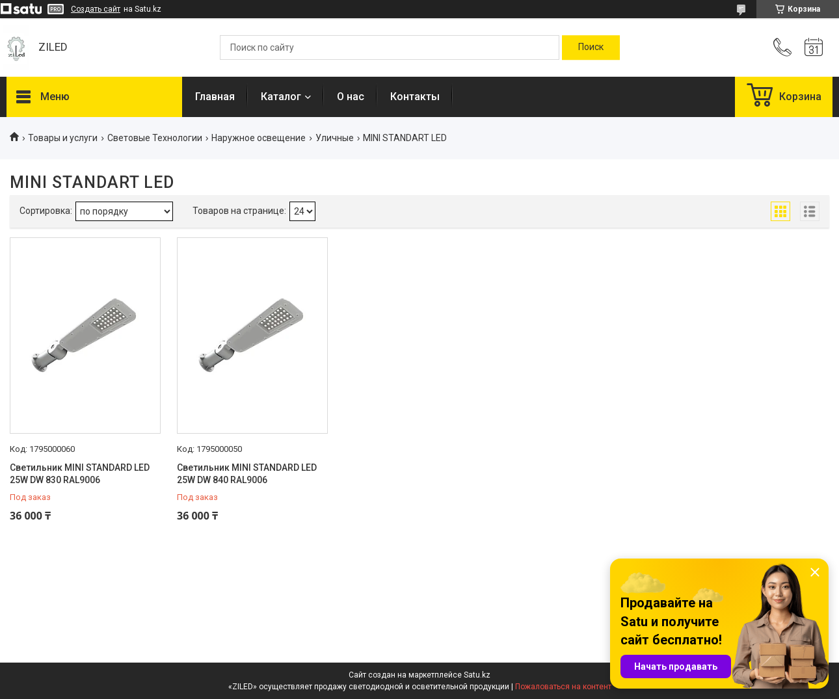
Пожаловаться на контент (563, 686)
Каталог (281, 96)
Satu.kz (477, 674)
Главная (215, 96)
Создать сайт (95, 9)
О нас (350, 96)
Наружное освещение (258, 138)
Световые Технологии (154, 138)
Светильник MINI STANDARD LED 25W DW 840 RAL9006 (247, 474)
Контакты (415, 96)
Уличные (334, 138)
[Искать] (591, 47)
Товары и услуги (63, 138)
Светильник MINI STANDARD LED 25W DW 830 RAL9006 (80, 474)
